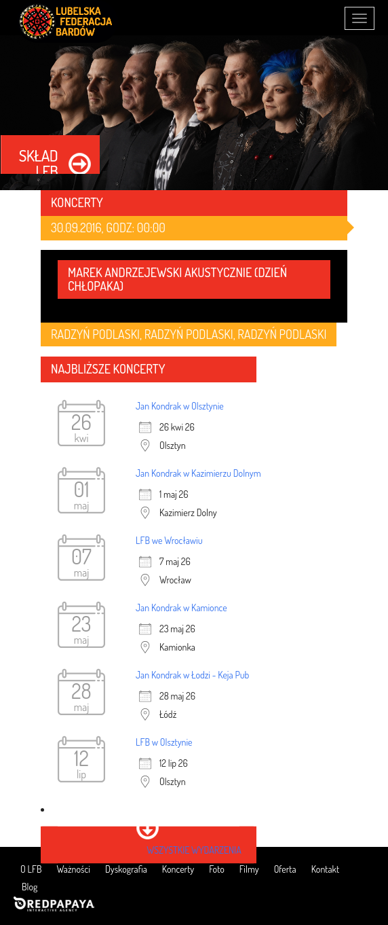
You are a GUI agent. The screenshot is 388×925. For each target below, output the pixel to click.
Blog (29, 886)
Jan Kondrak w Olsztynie (180, 406)
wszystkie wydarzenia (194, 850)
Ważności (73, 869)
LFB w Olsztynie (164, 742)
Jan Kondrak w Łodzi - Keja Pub (192, 675)
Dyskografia (126, 869)
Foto (216, 869)
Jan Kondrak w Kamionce (181, 607)
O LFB (31, 869)
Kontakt (325, 869)
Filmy (249, 869)
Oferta (285, 869)
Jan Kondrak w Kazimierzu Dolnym (198, 473)
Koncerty (178, 869)
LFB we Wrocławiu (169, 540)
